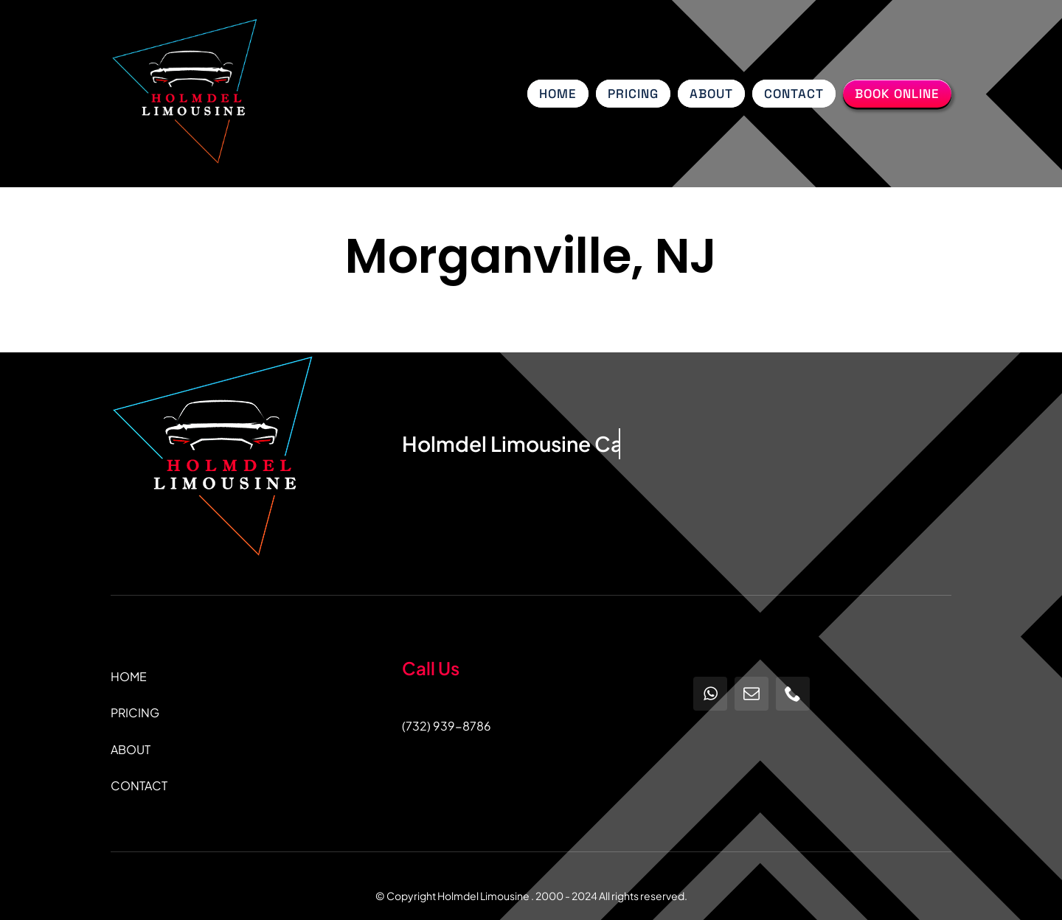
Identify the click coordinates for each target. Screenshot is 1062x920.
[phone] (793, 694)
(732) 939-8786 (446, 725)
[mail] (751, 694)
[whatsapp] (710, 694)
